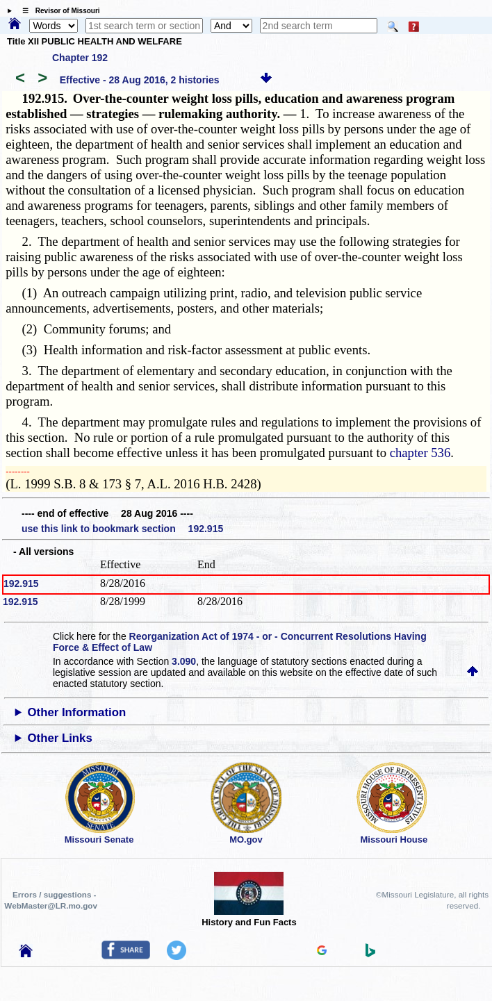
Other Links (60, 738)
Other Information (77, 712)
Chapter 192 (80, 57)
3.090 (184, 661)
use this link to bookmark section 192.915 (122, 528)
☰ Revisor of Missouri (57, 11)
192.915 (21, 583)
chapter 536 (420, 452)
